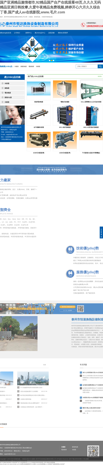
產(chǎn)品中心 (40, 33)
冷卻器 (38, 66)
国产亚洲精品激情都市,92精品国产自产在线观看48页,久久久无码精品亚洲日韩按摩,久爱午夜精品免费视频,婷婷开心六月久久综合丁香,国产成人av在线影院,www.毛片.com (50, 7)
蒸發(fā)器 (24, 66)
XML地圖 (86, 462)
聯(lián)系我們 (63, 33)
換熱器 (7, 88)
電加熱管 (31, 66)
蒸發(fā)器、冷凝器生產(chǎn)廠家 (24, 462)
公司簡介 (17, 33)
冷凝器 (16, 66)
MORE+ (100, 76)
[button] (49, 60)
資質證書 (51, 33)
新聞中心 (28, 33)
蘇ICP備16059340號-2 (76, 462)
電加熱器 (8, 93)
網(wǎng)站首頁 (5, 33)
